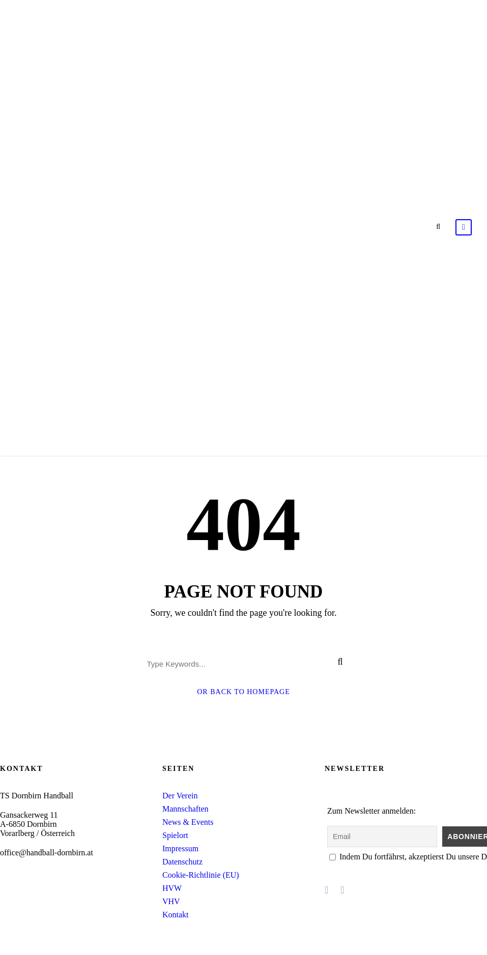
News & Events (187, 822)
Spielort (175, 835)
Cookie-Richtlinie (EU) (200, 875)
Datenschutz (182, 861)
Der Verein (179, 795)
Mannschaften (185, 808)
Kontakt (175, 914)
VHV (171, 901)
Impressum (180, 848)
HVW (172, 888)
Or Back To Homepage (243, 692)
